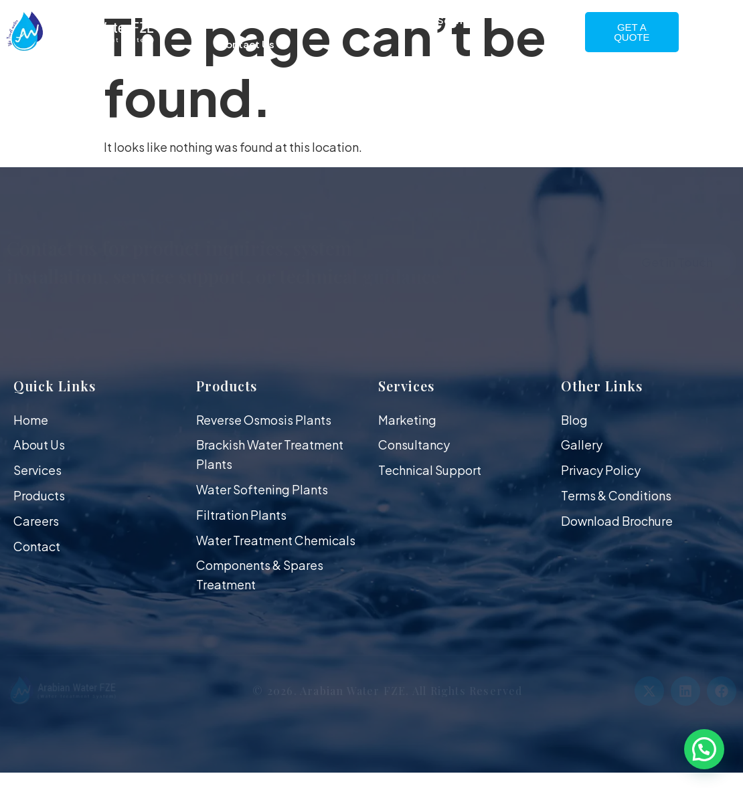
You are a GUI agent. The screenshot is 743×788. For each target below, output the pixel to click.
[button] (704, 749)
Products (380, 19)
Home (229, 19)
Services (459, 19)
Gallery (532, 19)
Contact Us (246, 43)
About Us (300, 19)
